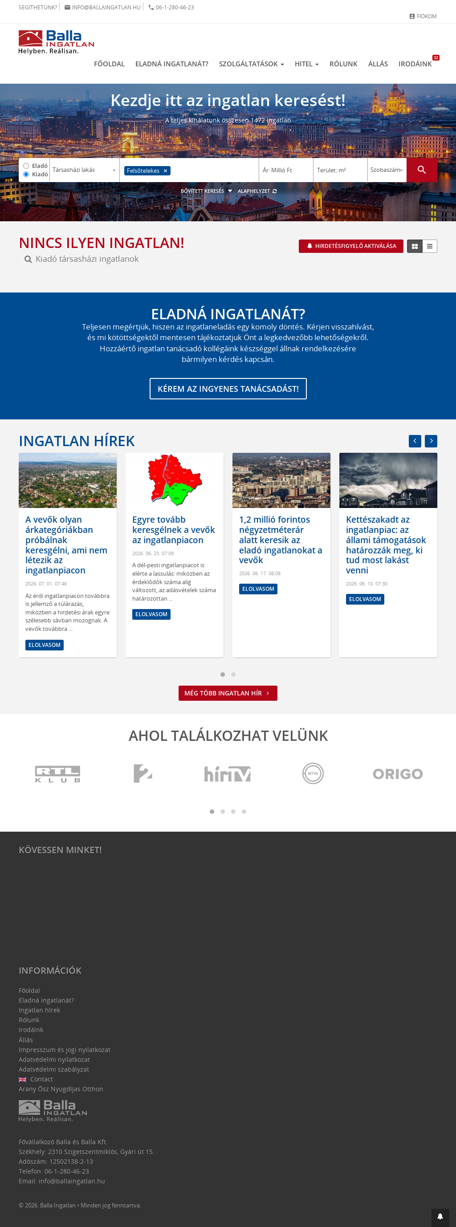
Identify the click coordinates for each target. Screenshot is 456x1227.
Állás (378, 63)
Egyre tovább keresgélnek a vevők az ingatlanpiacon (173, 530)
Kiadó (40, 174)
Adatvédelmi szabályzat (54, 1069)
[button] (440, 1218)
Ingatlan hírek (76, 440)
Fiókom (423, 16)
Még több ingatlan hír (228, 693)
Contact (36, 1079)
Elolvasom (44, 644)
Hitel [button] (307, 63)
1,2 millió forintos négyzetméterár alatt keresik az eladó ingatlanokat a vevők (280, 540)
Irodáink (418, 61)
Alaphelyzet (257, 190)
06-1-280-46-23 (171, 7)
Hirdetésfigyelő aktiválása (355, 246)
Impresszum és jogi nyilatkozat (64, 1049)
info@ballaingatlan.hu (102, 7)
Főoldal (109, 63)
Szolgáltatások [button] (251, 63)
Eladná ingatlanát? (171, 63)
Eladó (40, 166)
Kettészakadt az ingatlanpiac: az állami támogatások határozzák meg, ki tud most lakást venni (386, 545)
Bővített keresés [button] (208, 190)
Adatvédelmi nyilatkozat (54, 1059)
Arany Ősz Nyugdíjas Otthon (61, 1089)
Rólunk (344, 63)
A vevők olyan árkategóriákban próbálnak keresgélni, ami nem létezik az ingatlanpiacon (66, 545)
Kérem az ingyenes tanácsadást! (228, 388)
